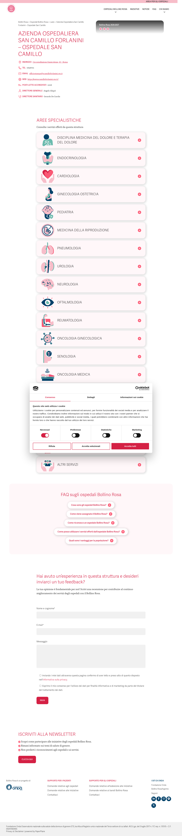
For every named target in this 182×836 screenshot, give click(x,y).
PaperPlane (40, 831)
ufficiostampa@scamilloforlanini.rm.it (46, 73)
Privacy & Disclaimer (15, 831)
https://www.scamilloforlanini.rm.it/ (43, 79)
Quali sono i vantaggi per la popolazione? (91, 540)
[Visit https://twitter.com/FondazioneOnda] (153, 805)
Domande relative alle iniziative (62, 790)
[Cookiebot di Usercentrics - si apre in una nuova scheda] (137, 388)
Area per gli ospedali (161, 1)
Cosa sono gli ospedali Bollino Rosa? (91, 505)
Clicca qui (27, 759)
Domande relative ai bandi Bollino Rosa (108, 790)
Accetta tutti (130, 446)
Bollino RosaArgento (160, 789)
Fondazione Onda (158, 785)
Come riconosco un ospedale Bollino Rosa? (91, 522)
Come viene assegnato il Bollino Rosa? (91, 514)
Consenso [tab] (50, 397)
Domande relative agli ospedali (62, 786)
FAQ (159, 9)
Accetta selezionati (91, 446)
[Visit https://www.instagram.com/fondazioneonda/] (164, 799)
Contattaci (52, 795)
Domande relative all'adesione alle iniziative (110, 786)
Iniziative (139, 9)
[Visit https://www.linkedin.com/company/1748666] (153, 799)
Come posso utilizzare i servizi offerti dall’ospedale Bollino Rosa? (91, 531)
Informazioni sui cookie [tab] (131, 397)
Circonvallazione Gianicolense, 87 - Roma (50, 61)
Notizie (150, 9)
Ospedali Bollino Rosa (120, 9)
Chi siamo (169, 9)
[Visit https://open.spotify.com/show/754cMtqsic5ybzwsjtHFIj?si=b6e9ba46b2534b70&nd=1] (169, 799)
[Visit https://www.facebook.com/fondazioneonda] (159, 799)
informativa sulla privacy (55, 679)
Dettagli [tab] (91, 397)
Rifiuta (52, 446)
